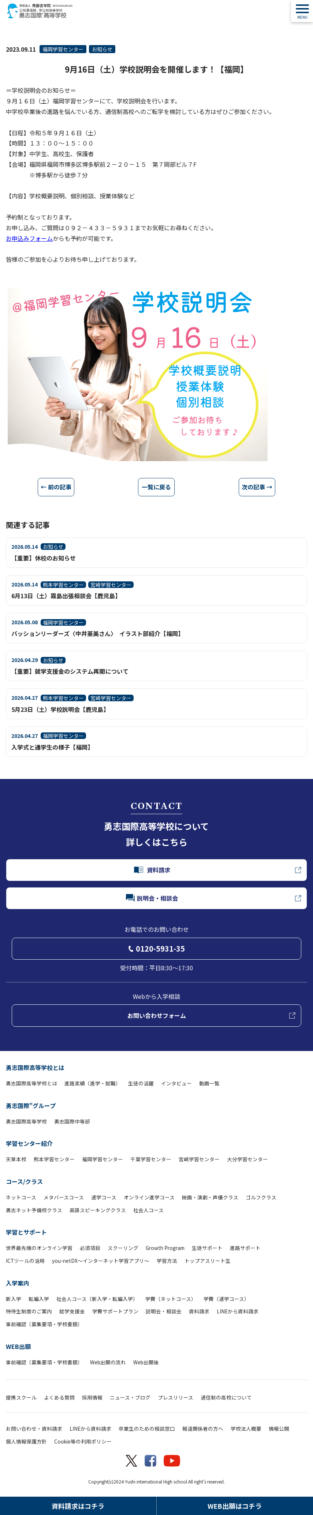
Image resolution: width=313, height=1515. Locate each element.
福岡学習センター (62, 49)
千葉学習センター (150, 1159)
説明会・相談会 (164, 1311)
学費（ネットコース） (170, 1298)
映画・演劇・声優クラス (210, 1197)
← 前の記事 (56, 486)
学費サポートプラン (115, 1311)
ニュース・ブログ (130, 1397)
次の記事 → (257, 486)
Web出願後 (146, 1362)
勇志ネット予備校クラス (34, 1210)
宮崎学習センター (199, 1159)
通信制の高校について (226, 1397)
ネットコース (21, 1197)
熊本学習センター (54, 1159)
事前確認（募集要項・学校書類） (44, 1324)
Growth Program (165, 1247)
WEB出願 (18, 1346)
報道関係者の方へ (202, 1428)
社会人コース (148, 1210)
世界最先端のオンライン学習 (39, 1247)
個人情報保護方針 (26, 1441)
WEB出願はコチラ (235, 1506)
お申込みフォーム (29, 238)
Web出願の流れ (108, 1362)
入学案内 (17, 1283)
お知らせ (102, 49)
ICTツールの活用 (25, 1260)
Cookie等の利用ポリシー (83, 1441)
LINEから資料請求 (237, 1311)
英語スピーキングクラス (98, 1210)
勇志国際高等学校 (26, 1121)
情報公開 (279, 1428)
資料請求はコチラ (78, 1506)
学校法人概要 (246, 1428)
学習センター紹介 (29, 1143)
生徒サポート (207, 1247)
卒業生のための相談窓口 (147, 1428)
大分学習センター (247, 1159)
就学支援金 (72, 1311)
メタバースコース (64, 1197)
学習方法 (167, 1260)
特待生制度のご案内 (29, 1311)
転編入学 (39, 1298)
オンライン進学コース (149, 1197)
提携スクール (21, 1397)
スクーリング (123, 1247)
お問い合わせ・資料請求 (34, 1428)
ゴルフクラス (261, 1197)
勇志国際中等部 (72, 1121)
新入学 (13, 1298)
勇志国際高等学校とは (35, 1067)
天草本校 (16, 1159)
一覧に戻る (156, 486)
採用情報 (92, 1397)
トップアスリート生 (208, 1260)
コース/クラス (24, 1181)
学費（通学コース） (226, 1298)
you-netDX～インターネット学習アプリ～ (100, 1260)
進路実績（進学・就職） (92, 1083)
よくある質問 (59, 1397)
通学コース (103, 1197)
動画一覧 (209, 1083)
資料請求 (199, 1311)
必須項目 (90, 1247)
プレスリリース (175, 1397)
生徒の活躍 (141, 1083)
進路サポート (245, 1247)
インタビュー (176, 1083)
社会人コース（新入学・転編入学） (97, 1298)
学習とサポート (26, 1232)
